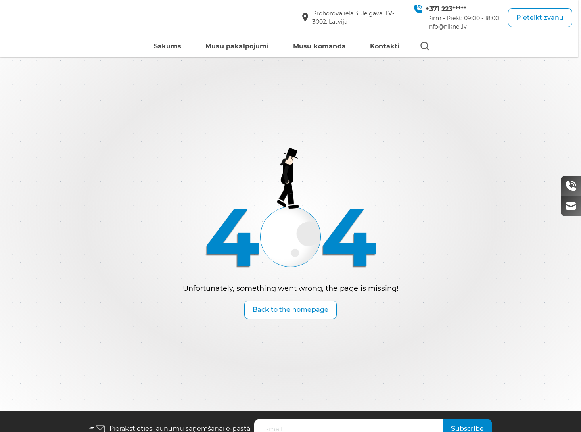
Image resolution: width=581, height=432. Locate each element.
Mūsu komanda (319, 46)
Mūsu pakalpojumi (237, 46)
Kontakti (384, 46)
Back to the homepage (290, 309)
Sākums (167, 46)
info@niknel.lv (447, 26)
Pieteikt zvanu (540, 17)
